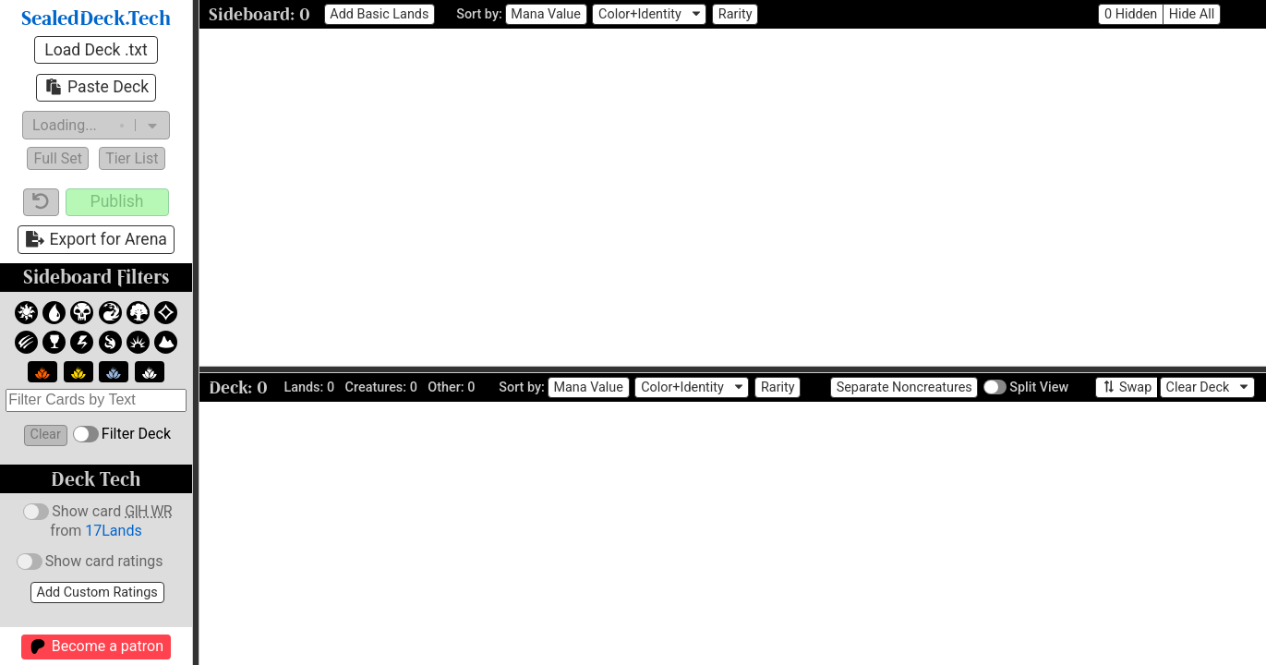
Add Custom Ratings (97, 592)
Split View (1024, 387)
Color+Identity (639, 14)
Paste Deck (96, 87)
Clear (45, 434)
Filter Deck (120, 433)
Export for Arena (96, 239)
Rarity (735, 14)
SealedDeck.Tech (96, 19)
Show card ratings (88, 562)
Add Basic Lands (379, 14)
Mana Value (545, 14)
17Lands (113, 530)
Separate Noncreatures (904, 387)
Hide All (1191, 14)
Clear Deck (1198, 387)
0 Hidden (1130, 14)
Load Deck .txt (96, 50)
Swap (1127, 386)
